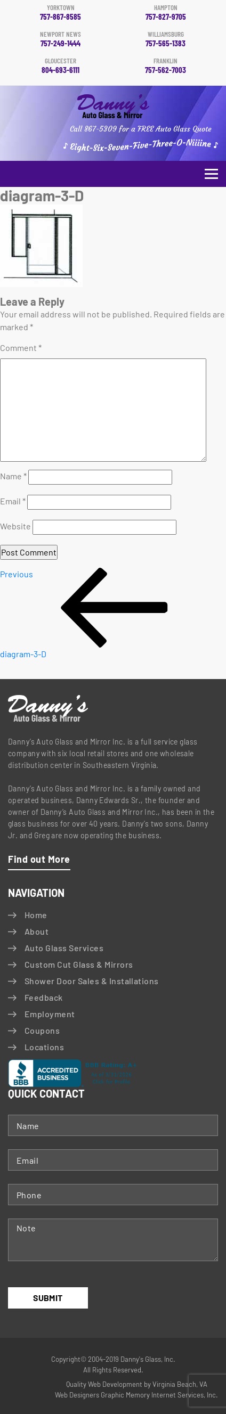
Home (36, 915)
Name (13, 476)
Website (15, 526)
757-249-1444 (60, 39)
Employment (50, 1014)
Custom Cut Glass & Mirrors (79, 964)
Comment (21, 347)
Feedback (44, 997)
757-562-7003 (165, 66)
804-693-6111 (60, 66)
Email (13, 501)
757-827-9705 (165, 12)
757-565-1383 (165, 39)
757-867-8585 (60, 12)
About (37, 931)
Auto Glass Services (64, 948)
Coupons (42, 1030)
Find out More (39, 859)
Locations (44, 1047)
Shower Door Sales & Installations (92, 981)
